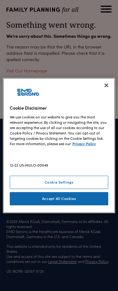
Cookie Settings (59, 182)
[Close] (106, 85)
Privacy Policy (84, 143)
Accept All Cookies (59, 198)
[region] (59, 145)
